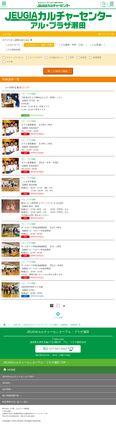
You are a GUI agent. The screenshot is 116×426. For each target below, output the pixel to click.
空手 (72, 57)
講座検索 (64, 325)
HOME (9, 369)
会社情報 (6, 389)
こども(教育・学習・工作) (71, 45)
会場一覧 (16, 325)
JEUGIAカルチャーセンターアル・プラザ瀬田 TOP (34, 362)
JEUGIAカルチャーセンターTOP (17, 376)
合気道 (83, 57)
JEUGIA (6, 383)
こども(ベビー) (12, 45)
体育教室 (97, 57)
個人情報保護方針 (10, 395)
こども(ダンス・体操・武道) (39, 45)
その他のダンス (56, 57)
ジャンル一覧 (106, 34)
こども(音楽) (95, 45)
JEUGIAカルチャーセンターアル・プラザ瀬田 (40, 325)
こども (6, 33)
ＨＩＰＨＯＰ (36, 57)
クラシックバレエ (14, 57)
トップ (7, 325)
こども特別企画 (12, 49)
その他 (9, 61)
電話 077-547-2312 (58, 348)
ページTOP (58, 318)
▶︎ (64, 305)
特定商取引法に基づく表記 (15, 402)
